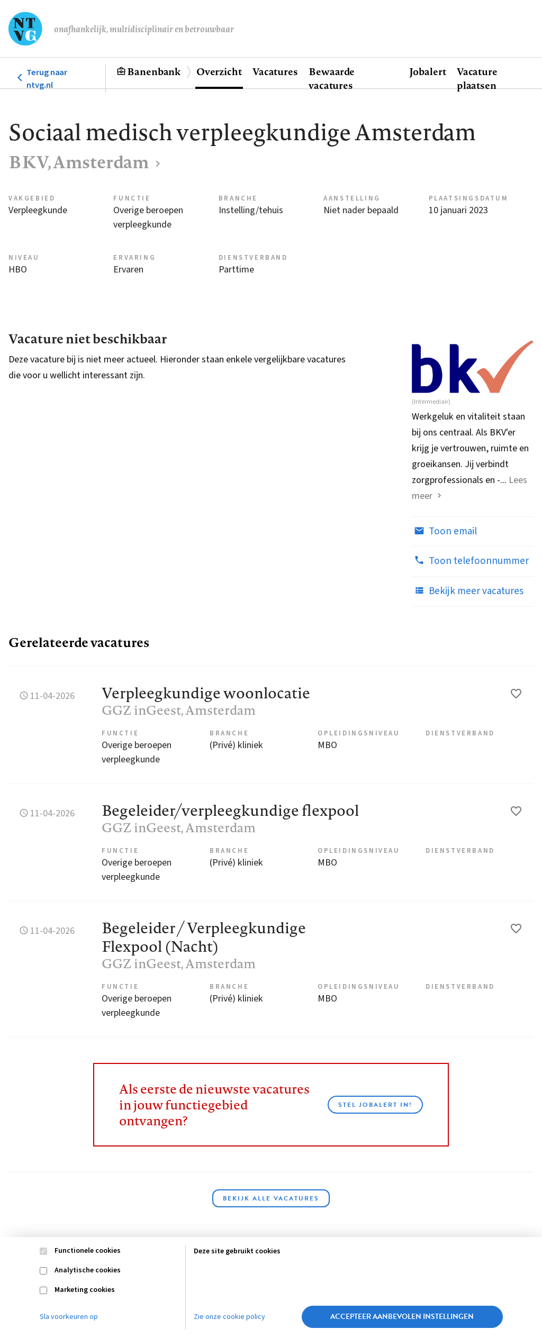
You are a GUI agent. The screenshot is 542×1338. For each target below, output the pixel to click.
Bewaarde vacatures (332, 78)
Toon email (444, 531)
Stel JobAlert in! (375, 1104)
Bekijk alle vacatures (271, 1198)
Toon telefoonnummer (470, 560)
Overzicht (219, 71)
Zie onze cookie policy (229, 1317)
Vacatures (275, 71)
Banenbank (153, 71)
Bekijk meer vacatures (467, 591)
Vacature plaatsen (477, 78)
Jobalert (427, 71)
